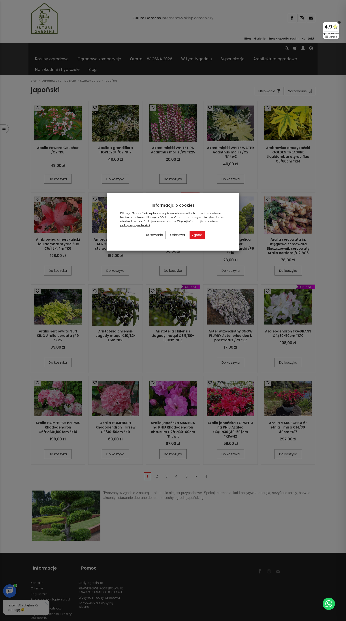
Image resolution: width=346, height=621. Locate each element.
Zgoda (197, 235)
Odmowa (177, 235)
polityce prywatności (135, 225)
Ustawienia (154, 235)
